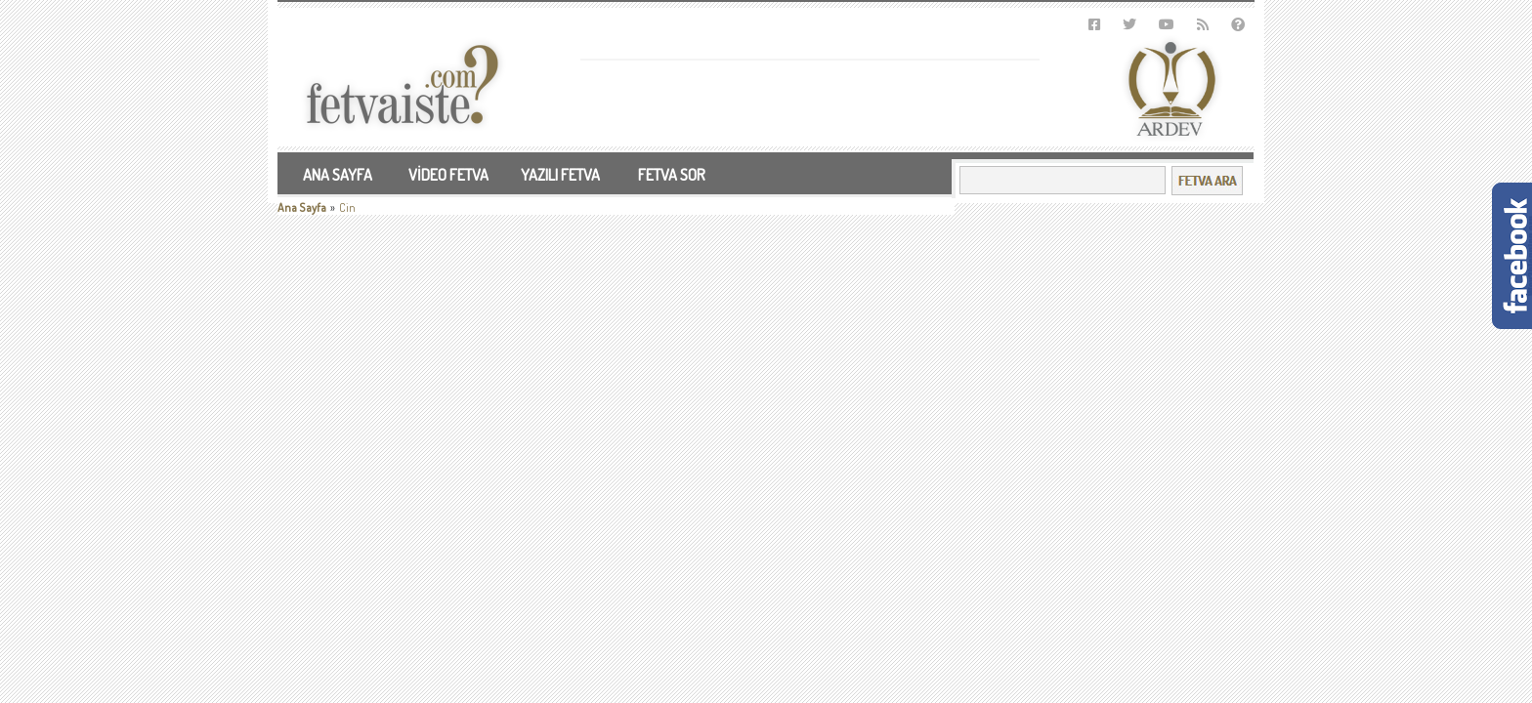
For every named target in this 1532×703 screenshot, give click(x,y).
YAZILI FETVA (560, 175)
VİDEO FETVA (448, 175)
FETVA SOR (671, 175)
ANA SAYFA (337, 175)
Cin (347, 207)
